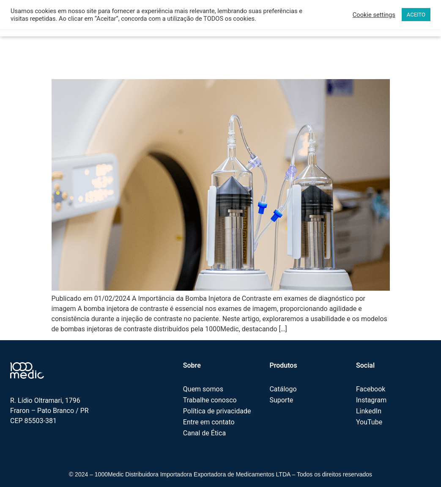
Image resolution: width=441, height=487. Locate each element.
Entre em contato (209, 422)
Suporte (281, 400)
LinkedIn (368, 411)
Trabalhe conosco (210, 400)
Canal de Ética (204, 433)
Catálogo (282, 389)
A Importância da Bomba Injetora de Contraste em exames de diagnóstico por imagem (203, 56)
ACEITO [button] (416, 14)
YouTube (369, 422)
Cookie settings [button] (374, 15)
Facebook (370, 389)
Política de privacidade (217, 411)
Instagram (371, 400)
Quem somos (203, 389)
